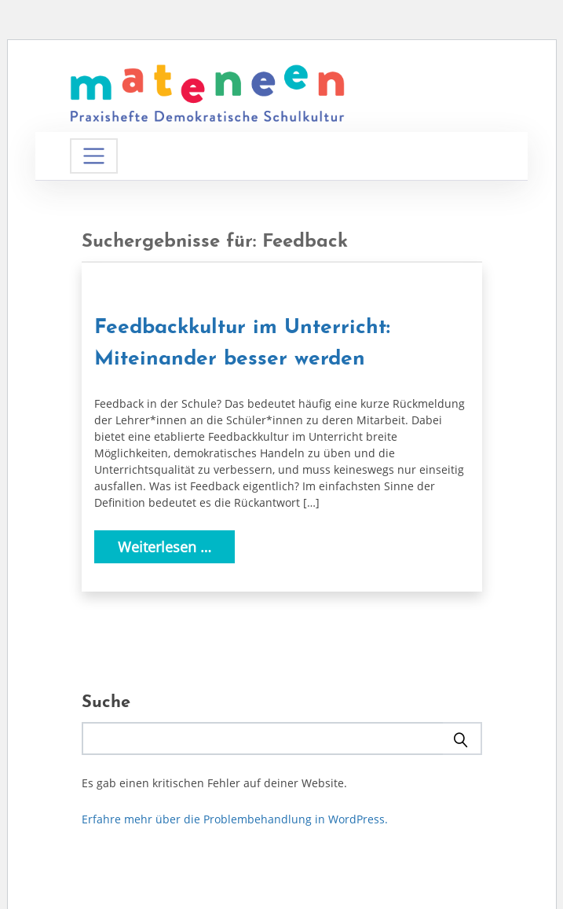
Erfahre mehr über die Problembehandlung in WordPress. (235, 819)
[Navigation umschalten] (94, 156)
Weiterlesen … (164, 546)
